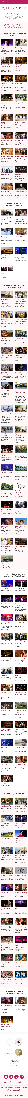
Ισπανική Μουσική (20, 927)
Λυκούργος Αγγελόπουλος (18, 1089)
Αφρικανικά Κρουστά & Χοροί (7, 944)
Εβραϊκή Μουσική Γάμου (6, 856)
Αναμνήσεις (6, 1082)
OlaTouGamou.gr (20, 1087)
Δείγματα (11, 1081)
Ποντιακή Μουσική (6, 140)
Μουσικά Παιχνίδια (6, 1006)
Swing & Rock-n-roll (6, 692)
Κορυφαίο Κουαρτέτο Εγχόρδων (21, 434)
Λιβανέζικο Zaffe (6, 806)
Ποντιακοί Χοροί (19, 140)
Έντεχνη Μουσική (20, 338)
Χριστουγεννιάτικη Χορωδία (6, 272)
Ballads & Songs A (21, 641)
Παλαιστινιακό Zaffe (21, 806)
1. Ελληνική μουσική (8, 24)
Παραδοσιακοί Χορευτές (5, 102)
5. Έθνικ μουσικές (8, 27)
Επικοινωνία (21, 1082)
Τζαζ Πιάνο (18, 509)
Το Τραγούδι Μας (6, 48)
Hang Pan (4, 563)
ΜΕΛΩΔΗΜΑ (5, 2)
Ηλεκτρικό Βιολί (5, 546)
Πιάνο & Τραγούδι (6, 509)
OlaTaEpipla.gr (6, 1089)
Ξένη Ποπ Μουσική (20, 748)
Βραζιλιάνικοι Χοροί (6, 927)
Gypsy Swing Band (5, 765)
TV (14, 1081)
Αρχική (6, 1081)
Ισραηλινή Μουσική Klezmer (20, 856)
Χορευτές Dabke (20, 823)
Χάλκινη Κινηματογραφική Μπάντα (20, 392)
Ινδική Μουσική (5, 962)
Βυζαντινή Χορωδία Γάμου (6, 218)
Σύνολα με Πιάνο (6, 491)
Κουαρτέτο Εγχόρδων (4, 434)
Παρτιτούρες (14, 1082)
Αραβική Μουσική (6, 839)
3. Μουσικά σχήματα (8, 26)
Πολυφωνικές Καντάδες (19, 102)
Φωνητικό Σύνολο (20, 255)
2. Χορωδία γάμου (19, 24)
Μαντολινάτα (4, 338)
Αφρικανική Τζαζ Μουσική (19, 944)
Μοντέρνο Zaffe (5, 823)
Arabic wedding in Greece (10, 1087)
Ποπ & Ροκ (4, 748)
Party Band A (5, 588)
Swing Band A (19, 622)
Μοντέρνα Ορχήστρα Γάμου (7, 84)
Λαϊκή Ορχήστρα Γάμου (20, 65)
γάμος (25, 1087)
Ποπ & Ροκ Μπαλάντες (18, 373)
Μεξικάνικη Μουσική (21, 893)
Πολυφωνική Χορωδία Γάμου (5, 237)
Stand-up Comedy (21, 192)
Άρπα (16, 454)
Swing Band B (5, 641)
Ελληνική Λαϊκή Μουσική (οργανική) (21, 300)
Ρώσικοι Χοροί (19, 979)
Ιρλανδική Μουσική (20, 876)
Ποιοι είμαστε (19, 1081)
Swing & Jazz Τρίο (20, 692)
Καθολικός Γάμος (20, 236)
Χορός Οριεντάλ (19, 839)
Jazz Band (4, 675)
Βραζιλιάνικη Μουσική (18, 909)
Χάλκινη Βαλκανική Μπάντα (20, 711)
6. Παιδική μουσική (19, 27)
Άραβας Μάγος (5, 1024)
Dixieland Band (20, 729)
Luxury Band (19, 675)
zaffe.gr (2, 1087)
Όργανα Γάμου (19, 48)
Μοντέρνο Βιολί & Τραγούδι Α (6, 527)
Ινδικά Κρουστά (19, 962)
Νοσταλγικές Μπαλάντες (4, 373)
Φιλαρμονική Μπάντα (18, 473)
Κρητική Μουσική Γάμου (6, 122)
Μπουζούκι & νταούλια (5, 320)
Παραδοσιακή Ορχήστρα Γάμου (6, 65)
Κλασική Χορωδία (6, 255)
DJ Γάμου (4, 783)
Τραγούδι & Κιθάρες (7, 355)
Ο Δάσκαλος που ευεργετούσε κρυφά (16, 1089)
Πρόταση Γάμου (5, 299)
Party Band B (19, 588)
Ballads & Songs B (7, 658)
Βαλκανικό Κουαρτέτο (4, 454)
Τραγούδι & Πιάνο (20, 355)
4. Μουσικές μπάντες (19, 26)
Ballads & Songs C (21, 658)
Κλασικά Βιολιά (19, 414)
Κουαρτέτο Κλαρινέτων (18, 491)
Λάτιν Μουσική (5, 893)
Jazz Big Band (5, 710)
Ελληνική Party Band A (19, 604)
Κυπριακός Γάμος (20, 122)
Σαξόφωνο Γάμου (6, 391)
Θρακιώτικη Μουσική (21, 156)
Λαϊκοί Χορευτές (19, 83)
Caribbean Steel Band (6, 909)
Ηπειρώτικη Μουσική (7, 156)
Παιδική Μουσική (20, 1006)
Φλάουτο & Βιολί (6, 414)
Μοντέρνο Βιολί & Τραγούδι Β (20, 527)
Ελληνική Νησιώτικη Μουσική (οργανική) (21, 320)
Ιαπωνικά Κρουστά (6, 979)
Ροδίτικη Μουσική (6, 192)
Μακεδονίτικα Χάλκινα (5, 175)
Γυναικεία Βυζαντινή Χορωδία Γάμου (21, 218)
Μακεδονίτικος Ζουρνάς (19, 175)
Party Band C (5, 604)
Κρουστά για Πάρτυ (20, 765)
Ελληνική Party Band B (5, 623)
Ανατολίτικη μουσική (21, 546)
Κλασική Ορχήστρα (6, 472)
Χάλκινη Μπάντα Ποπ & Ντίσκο (6, 730)
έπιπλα (10, 1089)
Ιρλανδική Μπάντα (6, 876)
